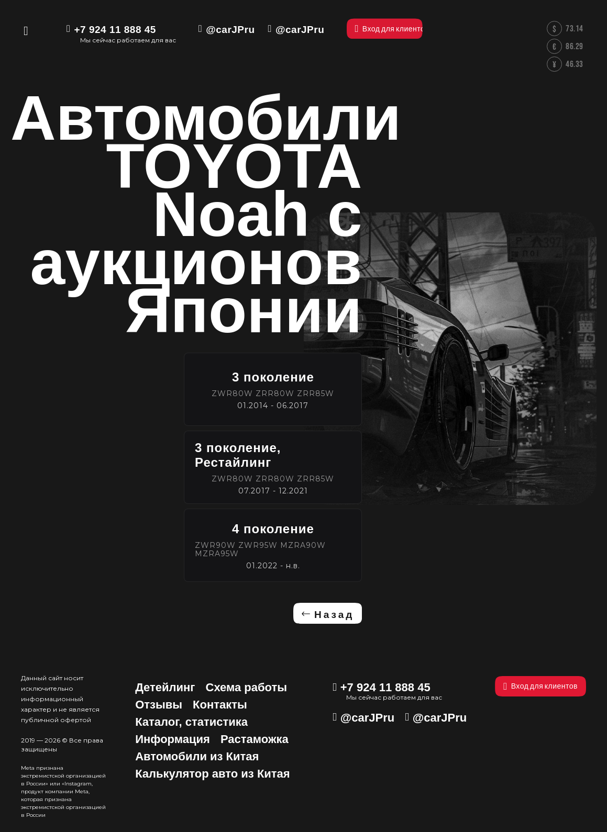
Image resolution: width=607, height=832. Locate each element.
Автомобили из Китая (197, 756)
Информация (172, 739)
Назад (334, 614)
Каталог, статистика (191, 721)
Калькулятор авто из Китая (212, 773)
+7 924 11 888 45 (115, 29)
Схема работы (247, 687)
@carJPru (230, 29)
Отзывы (158, 704)
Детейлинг (165, 687)
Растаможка (254, 739)
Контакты (220, 704)
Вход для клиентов (540, 686)
